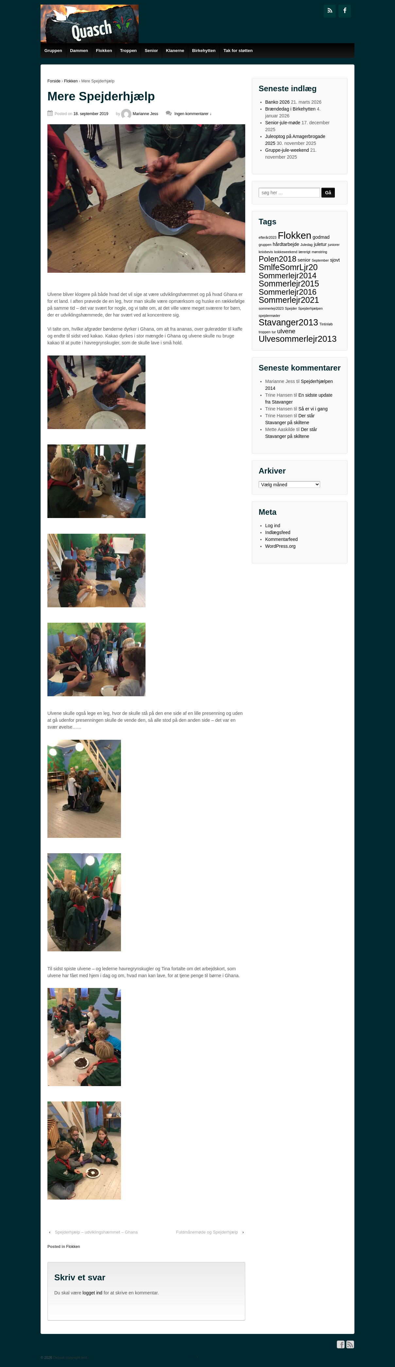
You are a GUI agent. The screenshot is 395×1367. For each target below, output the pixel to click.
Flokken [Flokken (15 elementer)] (294, 235)
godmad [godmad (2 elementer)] (321, 237)
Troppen (128, 50)
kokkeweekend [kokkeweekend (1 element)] (286, 252)
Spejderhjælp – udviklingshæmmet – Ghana (96, 1232)
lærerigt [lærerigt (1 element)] (304, 252)
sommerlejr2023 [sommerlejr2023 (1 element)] (271, 308)
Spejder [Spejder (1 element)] (291, 308)
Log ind (272, 525)
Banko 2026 (277, 102)
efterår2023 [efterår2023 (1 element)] (268, 237)
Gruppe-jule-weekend (287, 150)
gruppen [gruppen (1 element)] (265, 245)
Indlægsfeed (277, 532)
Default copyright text (69, 1357)
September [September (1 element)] (320, 260)
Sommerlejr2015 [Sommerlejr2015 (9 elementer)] (289, 283)
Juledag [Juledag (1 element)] (307, 245)
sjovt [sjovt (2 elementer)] (335, 260)
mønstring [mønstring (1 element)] (319, 252)
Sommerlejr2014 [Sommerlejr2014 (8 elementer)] (288, 275)
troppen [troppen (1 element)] (264, 332)
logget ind (92, 1292)
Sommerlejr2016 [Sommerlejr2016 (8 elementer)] (288, 291)
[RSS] (330, 11)
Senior (151, 50)
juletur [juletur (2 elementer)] (320, 244)
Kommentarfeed (281, 539)
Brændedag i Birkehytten (290, 109)
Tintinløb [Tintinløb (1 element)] (326, 324)
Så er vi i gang (313, 408)
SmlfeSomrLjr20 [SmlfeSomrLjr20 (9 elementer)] (288, 267)
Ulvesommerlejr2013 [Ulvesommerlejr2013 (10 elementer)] (297, 339)
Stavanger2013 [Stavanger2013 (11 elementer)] (288, 322)
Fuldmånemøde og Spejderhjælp (207, 1232)
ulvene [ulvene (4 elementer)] (286, 331)
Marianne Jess (139, 114)
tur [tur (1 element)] (274, 332)
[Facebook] (344, 11)
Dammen (79, 50)
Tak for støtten (237, 50)
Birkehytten (204, 50)
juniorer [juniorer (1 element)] (334, 245)
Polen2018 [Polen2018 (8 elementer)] (277, 258)
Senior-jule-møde (282, 122)
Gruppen (53, 50)
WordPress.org (280, 546)
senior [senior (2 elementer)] (304, 260)
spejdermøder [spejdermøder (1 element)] (269, 316)
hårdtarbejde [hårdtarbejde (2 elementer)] (286, 244)
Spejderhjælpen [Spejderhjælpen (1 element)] (310, 308)
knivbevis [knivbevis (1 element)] (266, 252)
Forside (53, 81)
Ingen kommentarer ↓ (193, 114)
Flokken (104, 50)
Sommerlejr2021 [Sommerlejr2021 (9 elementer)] (289, 300)
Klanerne (175, 50)
